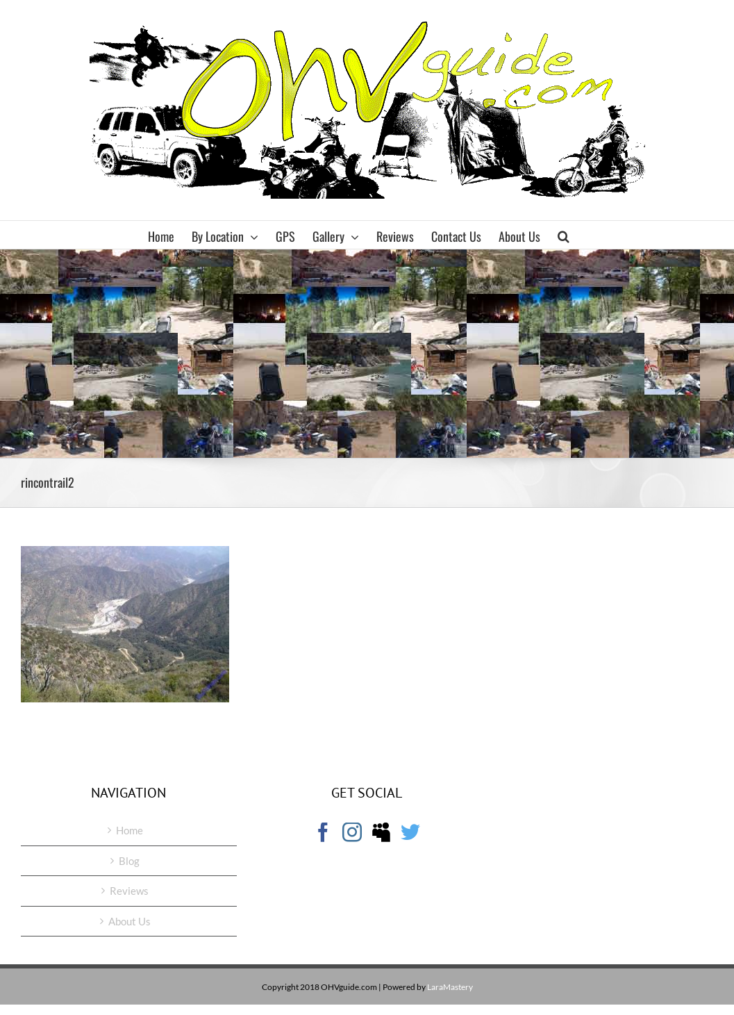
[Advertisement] (367, 353)
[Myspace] (381, 832)
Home (129, 830)
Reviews (129, 890)
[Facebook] (323, 832)
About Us (129, 921)
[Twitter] (410, 832)
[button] (563, 235)
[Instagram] (352, 832)
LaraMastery (450, 987)
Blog (129, 861)
